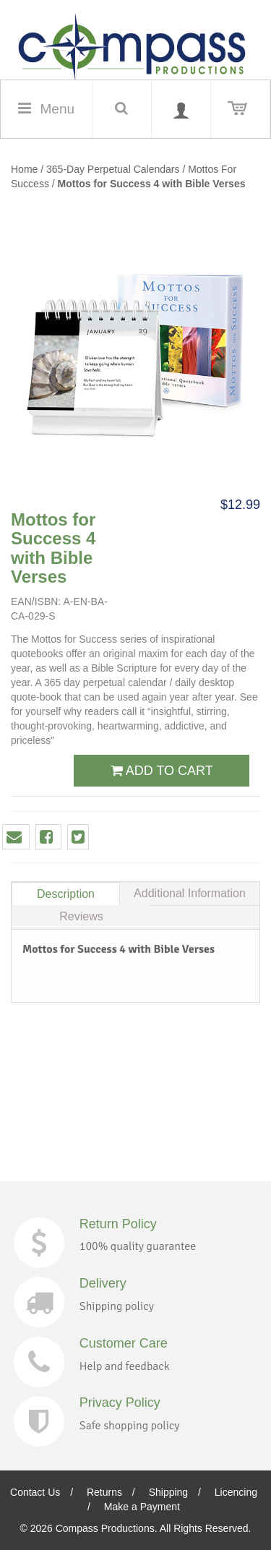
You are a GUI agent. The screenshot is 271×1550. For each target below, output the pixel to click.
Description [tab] (66, 894)
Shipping (169, 1492)
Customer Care (123, 1343)
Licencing (236, 1492)
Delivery (102, 1283)
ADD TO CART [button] (162, 770)
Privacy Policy (119, 1402)
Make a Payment (142, 1506)
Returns (104, 1492)
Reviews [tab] (81, 916)
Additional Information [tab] (190, 893)
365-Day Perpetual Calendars (114, 169)
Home (24, 169)
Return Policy (118, 1224)
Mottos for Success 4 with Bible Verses (152, 183)
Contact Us (35, 1492)
